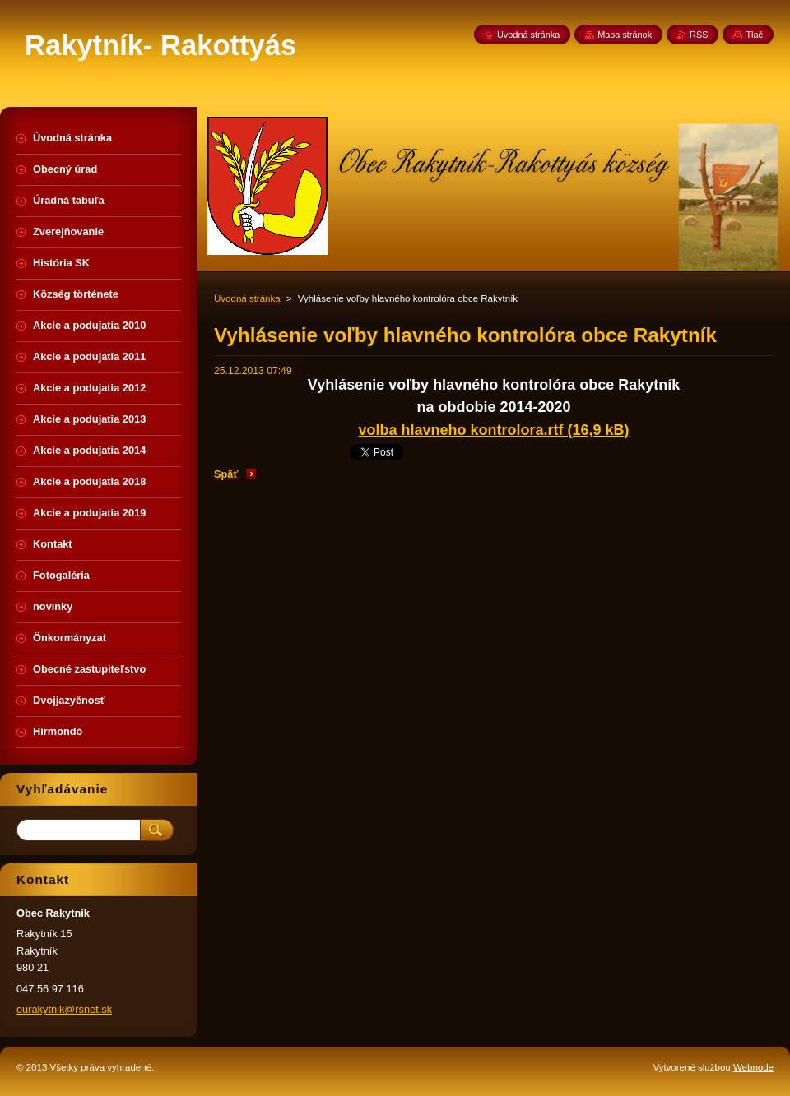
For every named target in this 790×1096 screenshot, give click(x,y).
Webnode (753, 1067)
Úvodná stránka (247, 298)
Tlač (754, 34)
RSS (699, 34)
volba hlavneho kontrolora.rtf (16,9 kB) (493, 430)
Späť (226, 474)
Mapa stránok (624, 34)
